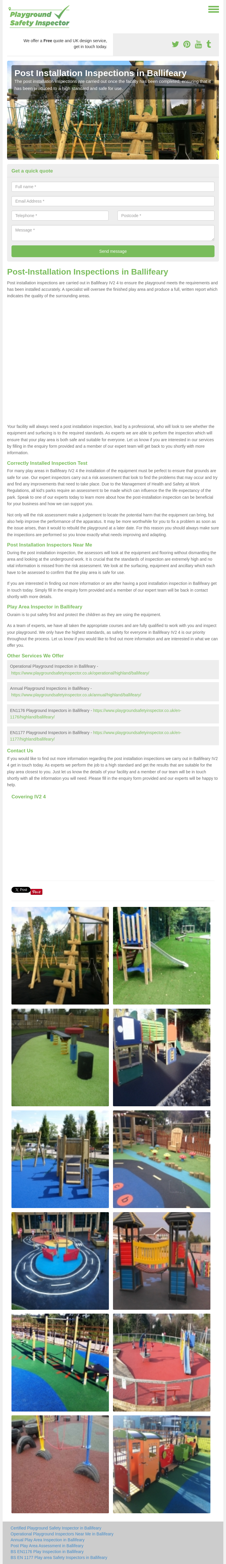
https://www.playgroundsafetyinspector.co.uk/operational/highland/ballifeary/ (80, 673)
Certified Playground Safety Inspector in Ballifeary (56, 1528)
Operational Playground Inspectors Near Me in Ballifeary (62, 1534)
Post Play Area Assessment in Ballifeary (47, 1545)
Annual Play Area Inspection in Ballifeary (47, 1539)
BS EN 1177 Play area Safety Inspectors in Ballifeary (59, 1557)
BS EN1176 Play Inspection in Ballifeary (47, 1551)
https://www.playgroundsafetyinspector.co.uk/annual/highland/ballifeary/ (76, 694)
